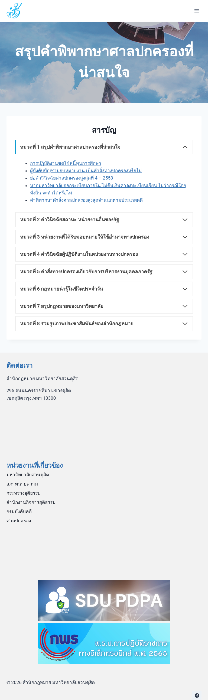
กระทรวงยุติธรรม (23, 493)
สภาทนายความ (22, 484)
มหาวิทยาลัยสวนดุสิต (27, 474)
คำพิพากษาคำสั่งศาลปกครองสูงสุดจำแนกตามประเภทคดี (86, 200)
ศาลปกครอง (18, 520)
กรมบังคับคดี (19, 511)
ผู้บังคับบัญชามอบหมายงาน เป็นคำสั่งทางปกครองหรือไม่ (86, 170)
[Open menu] (196, 10)
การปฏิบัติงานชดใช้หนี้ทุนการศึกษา (65, 163)
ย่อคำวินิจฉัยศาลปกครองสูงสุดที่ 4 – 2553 (71, 178)
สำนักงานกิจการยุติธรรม (31, 502)
